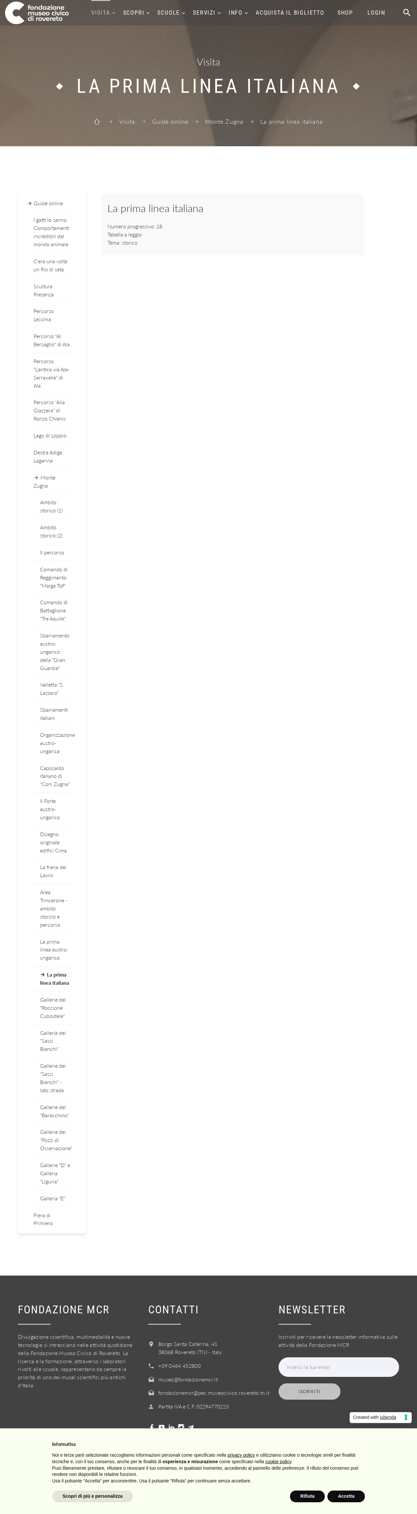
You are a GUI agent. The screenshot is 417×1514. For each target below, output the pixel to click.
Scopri (134, 12)
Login (376, 12)
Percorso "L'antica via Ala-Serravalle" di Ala (52, 373)
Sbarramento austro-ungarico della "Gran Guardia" (54, 651)
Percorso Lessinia (44, 315)
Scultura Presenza (44, 290)
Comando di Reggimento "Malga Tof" (54, 577)
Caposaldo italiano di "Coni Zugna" (55, 776)
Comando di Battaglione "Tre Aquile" (54, 610)
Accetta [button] (346, 1496)
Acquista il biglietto (290, 12)
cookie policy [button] (278, 1461)
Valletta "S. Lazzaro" (52, 688)
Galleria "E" (52, 1198)
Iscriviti (309, 1391)
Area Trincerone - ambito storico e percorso (53, 908)
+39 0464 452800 (179, 1366)
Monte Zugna (224, 121)
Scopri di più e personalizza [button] (92, 1496)
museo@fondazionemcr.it (188, 1379)
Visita (100, 12)
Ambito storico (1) (51, 506)
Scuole (168, 12)
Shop (345, 12)
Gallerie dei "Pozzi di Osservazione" (56, 1140)
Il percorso (52, 552)
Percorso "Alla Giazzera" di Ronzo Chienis (50, 410)
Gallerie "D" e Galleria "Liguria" (55, 1173)
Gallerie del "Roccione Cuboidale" (53, 1007)
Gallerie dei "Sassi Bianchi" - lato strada (53, 1078)
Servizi (204, 12)
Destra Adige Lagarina (48, 456)
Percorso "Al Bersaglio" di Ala (52, 340)
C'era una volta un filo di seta (50, 265)
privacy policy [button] (241, 1455)
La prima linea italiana (54, 978)
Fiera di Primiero (43, 1219)
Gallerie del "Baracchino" (54, 1111)
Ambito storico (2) (51, 531)
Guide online (170, 121)
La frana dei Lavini (53, 871)
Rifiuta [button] (307, 1496)
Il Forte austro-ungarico (50, 809)
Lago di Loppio (50, 435)
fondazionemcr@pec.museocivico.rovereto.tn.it (213, 1393)
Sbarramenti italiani (54, 714)
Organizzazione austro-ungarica (57, 743)
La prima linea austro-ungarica (54, 949)
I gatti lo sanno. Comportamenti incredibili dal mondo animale (51, 232)
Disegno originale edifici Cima (53, 842)
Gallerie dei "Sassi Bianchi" (53, 1041)
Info (236, 12)
